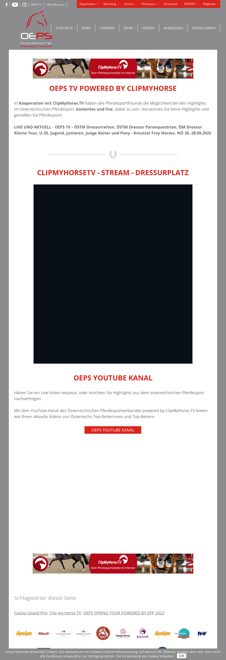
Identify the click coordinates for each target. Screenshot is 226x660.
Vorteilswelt (171, 4)
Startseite (64, 28)
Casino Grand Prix (30, 613)
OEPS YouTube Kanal (113, 430)
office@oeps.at (55, 4)
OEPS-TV (36, 4)
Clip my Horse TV (65, 613)
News (86, 28)
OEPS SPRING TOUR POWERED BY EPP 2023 (123, 613)
